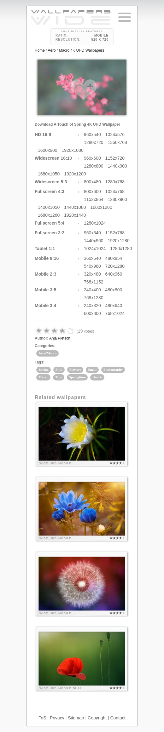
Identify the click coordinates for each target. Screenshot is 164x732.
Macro (43, 377)
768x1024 (115, 313)
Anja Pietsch (59, 338)
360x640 (92, 258)
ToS (42, 717)
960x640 (92, 232)
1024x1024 (95, 248)
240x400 (92, 289)
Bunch (97, 377)
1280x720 (93, 142)
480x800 (113, 289)
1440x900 (117, 166)
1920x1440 (75, 215)
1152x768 (115, 232)
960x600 (92, 158)
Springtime (77, 377)
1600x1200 (101, 207)
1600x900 (47, 150)
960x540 (92, 134)
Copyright (97, 717)
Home (40, 50)
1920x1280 (118, 240)
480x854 (113, 258)
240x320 (92, 305)
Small (92, 369)
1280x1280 (121, 248)
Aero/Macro (47, 353)
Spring (43, 369)
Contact (117, 717)
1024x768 (115, 191)
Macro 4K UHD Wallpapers (81, 50)
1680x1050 (49, 173)
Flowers (75, 369)
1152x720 (115, 158)
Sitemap (76, 717)
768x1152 (93, 281)
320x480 (92, 274)
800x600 (92, 191)
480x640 (113, 305)
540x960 (92, 266)
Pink (59, 369)
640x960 (113, 274)
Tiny (58, 377)
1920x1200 (75, 173)
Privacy (57, 717)
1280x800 (93, 166)
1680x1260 (49, 215)
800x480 (92, 181)
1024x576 (115, 134)
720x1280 (115, 266)
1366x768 (117, 142)
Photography (113, 369)
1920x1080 (72, 150)
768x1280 (93, 297)
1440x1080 (75, 207)
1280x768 (115, 181)
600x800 (92, 313)
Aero (52, 50)
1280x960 (117, 199)
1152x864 (93, 199)
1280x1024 (95, 223)
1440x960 (93, 240)
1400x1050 (49, 207)
